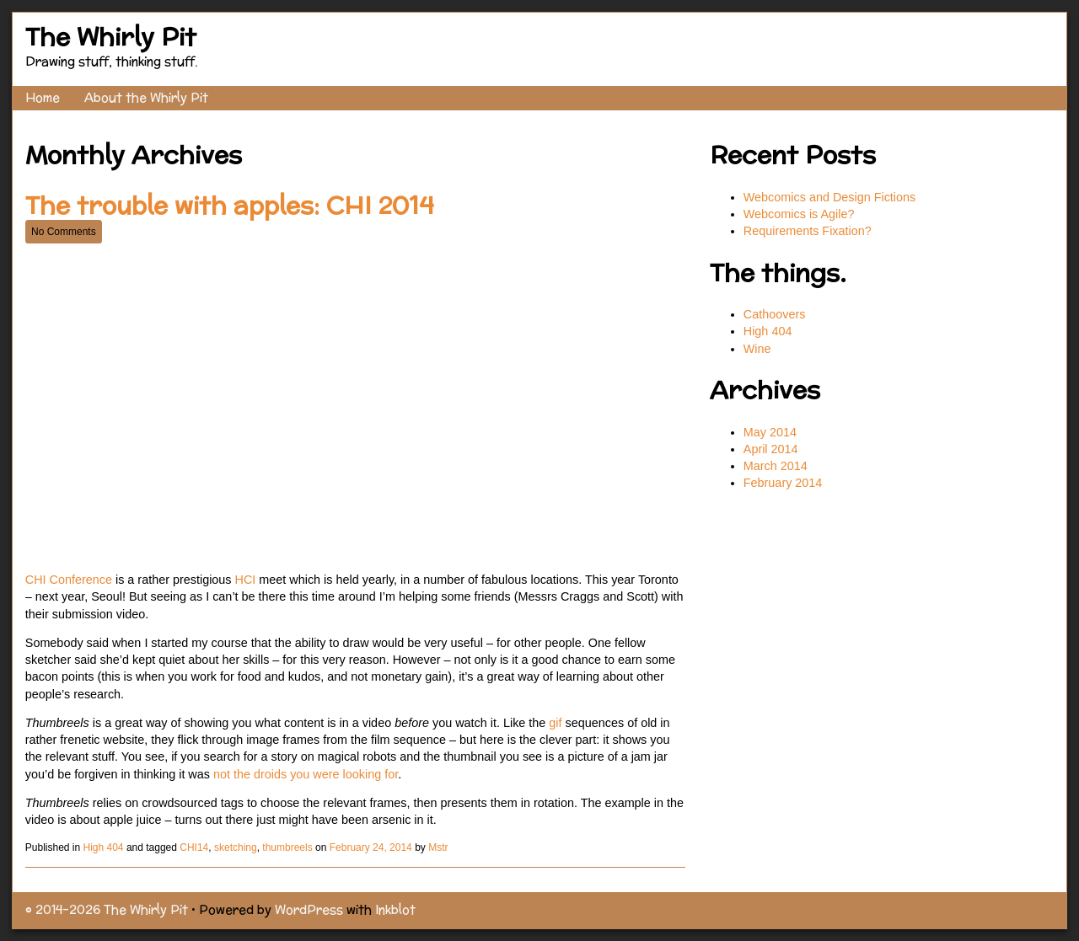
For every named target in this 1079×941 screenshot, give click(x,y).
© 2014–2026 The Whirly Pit (106, 909)
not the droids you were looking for (305, 774)
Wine (757, 349)
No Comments (63, 232)
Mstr (438, 847)
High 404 (103, 847)
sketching (235, 847)
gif (555, 723)
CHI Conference (68, 579)
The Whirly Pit (110, 36)
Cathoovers (774, 314)
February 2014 (783, 482)
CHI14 (194, 847)
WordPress (309, 909)
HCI (245, 579)
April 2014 (770, 449)
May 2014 (770, 432)
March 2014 (775, 466)
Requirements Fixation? (807, 231)
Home (42, 97)
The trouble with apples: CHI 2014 (229, 205)
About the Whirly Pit (146, 97)
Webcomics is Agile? (800, 214)
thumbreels (287, 847)
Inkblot (395, 909)
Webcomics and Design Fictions (829, 197)
